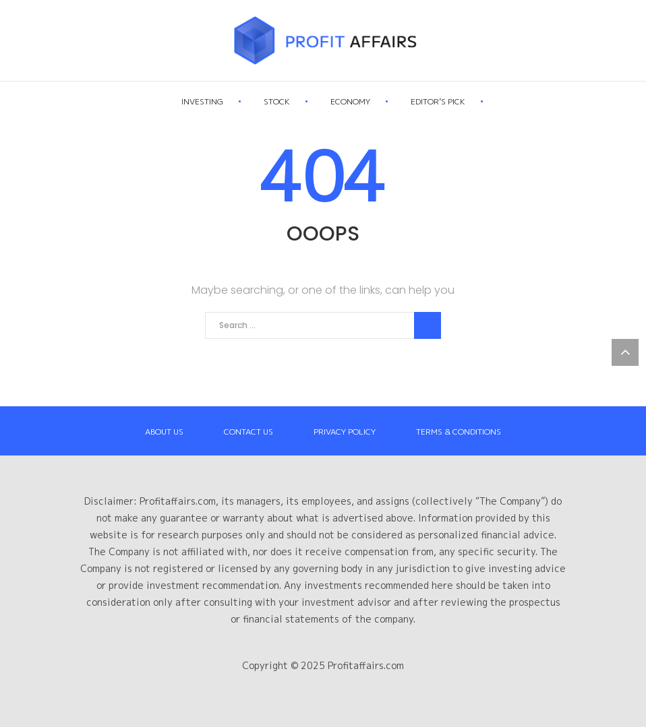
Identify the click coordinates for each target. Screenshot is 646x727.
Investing (232, 102)
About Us (164, 431)
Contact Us (248, 431)
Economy (380, 102)
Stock (306, 102)
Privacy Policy (345, 431)
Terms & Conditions (458, 431)
